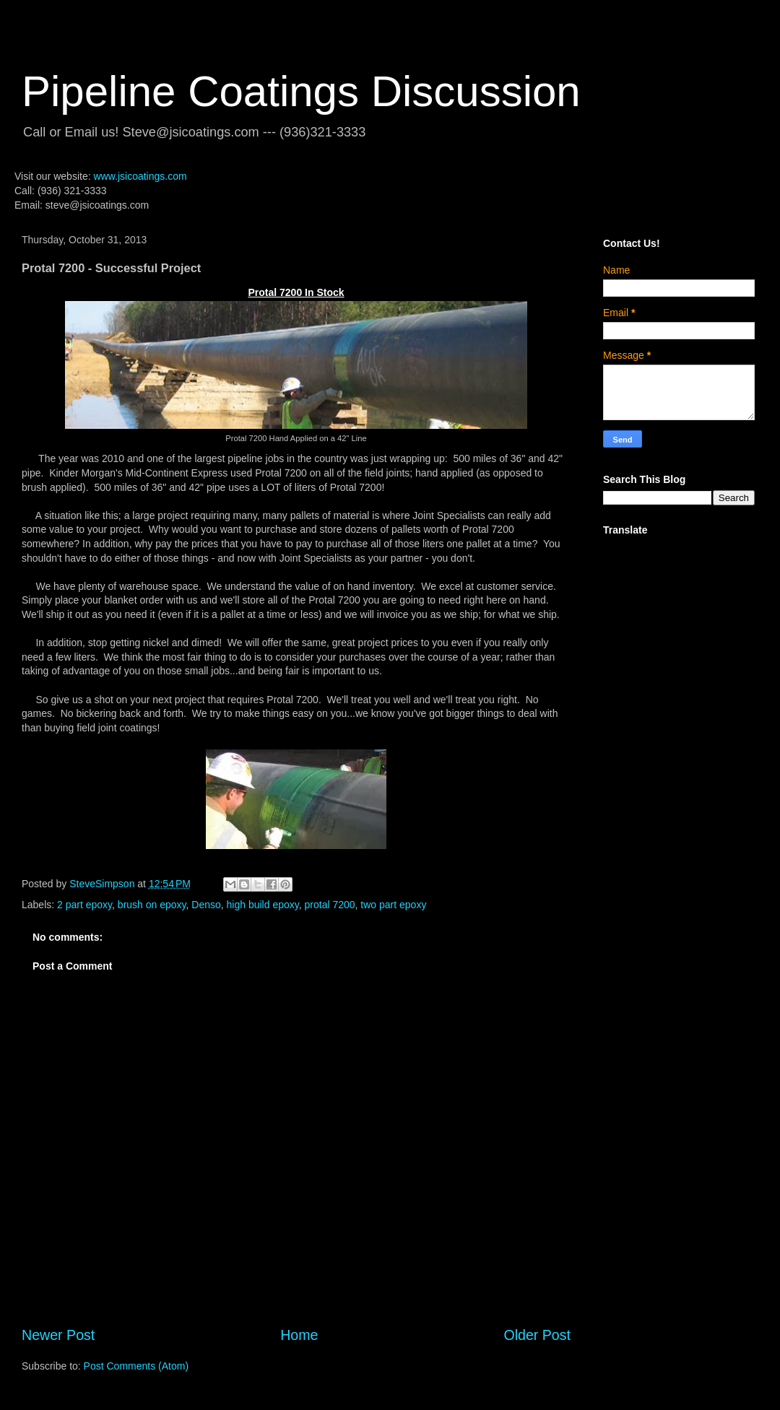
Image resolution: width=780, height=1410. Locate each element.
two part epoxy (393, 904)
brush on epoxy (152, 904)
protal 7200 (330, 904)
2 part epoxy (84, 904)
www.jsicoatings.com (139, 176)
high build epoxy (263, 904)
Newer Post (58, 1335)
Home (299, 1335)
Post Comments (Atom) (136, 1366)
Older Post (537, 1335)
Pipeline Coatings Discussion (301, 91)
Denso (205, 904)
